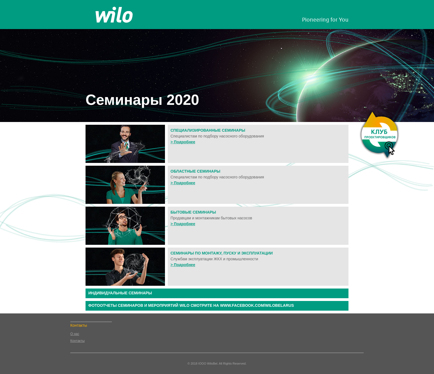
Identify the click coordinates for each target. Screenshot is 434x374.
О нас (74, 334)
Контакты (77, 341)
